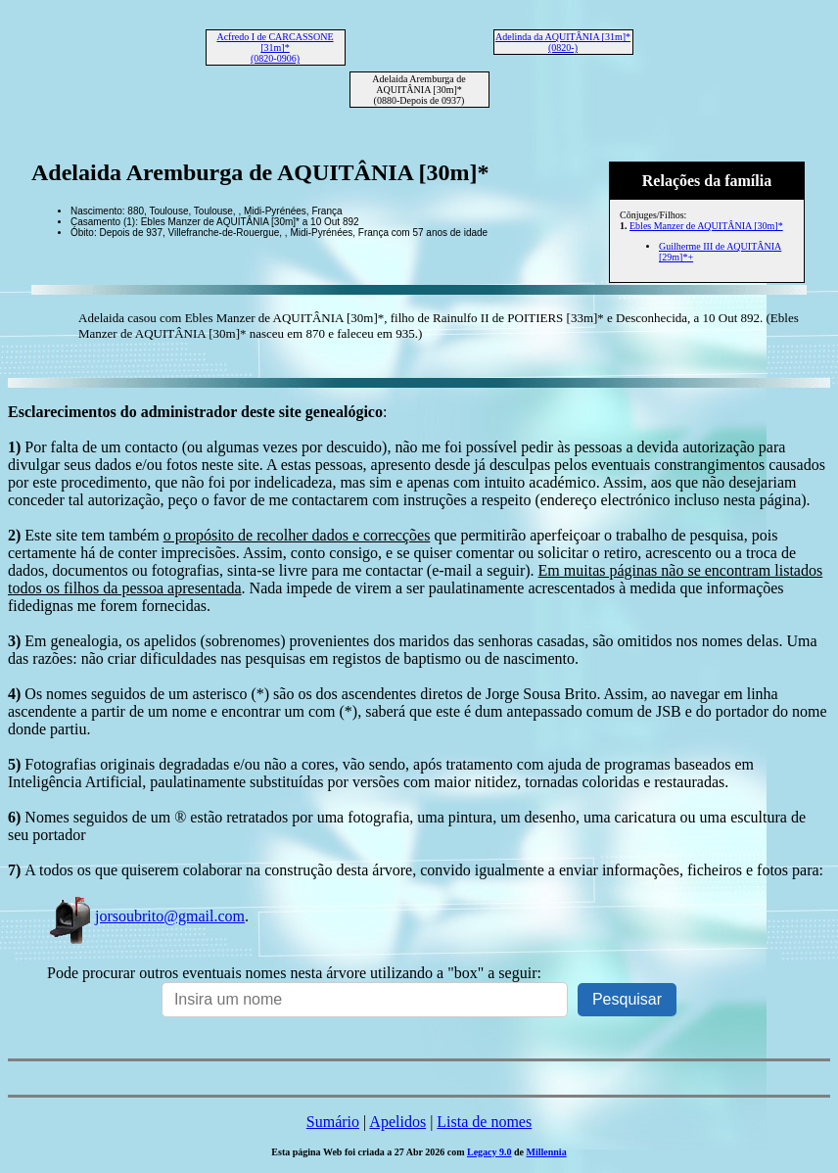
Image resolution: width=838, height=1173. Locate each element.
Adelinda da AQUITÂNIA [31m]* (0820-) (562, 42)
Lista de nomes (484, 1121)
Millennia (547, 1152)
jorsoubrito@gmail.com (146, 916)
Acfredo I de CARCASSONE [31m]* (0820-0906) (274, 47)
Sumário (332, 1121)
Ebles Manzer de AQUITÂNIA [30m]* (706, 225)
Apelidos (397, 1121)
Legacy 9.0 (489, 1152)
